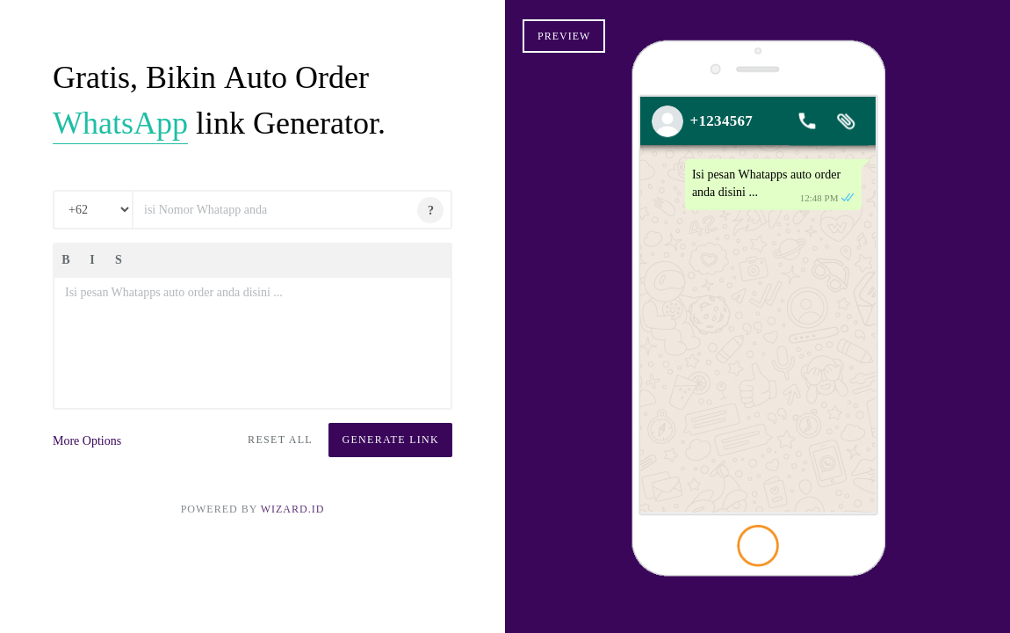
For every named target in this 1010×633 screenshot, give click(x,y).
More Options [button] (87, 440)
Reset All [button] (280, 439)
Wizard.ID (293, 509)
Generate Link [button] (390, 439)
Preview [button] (563, 36)
